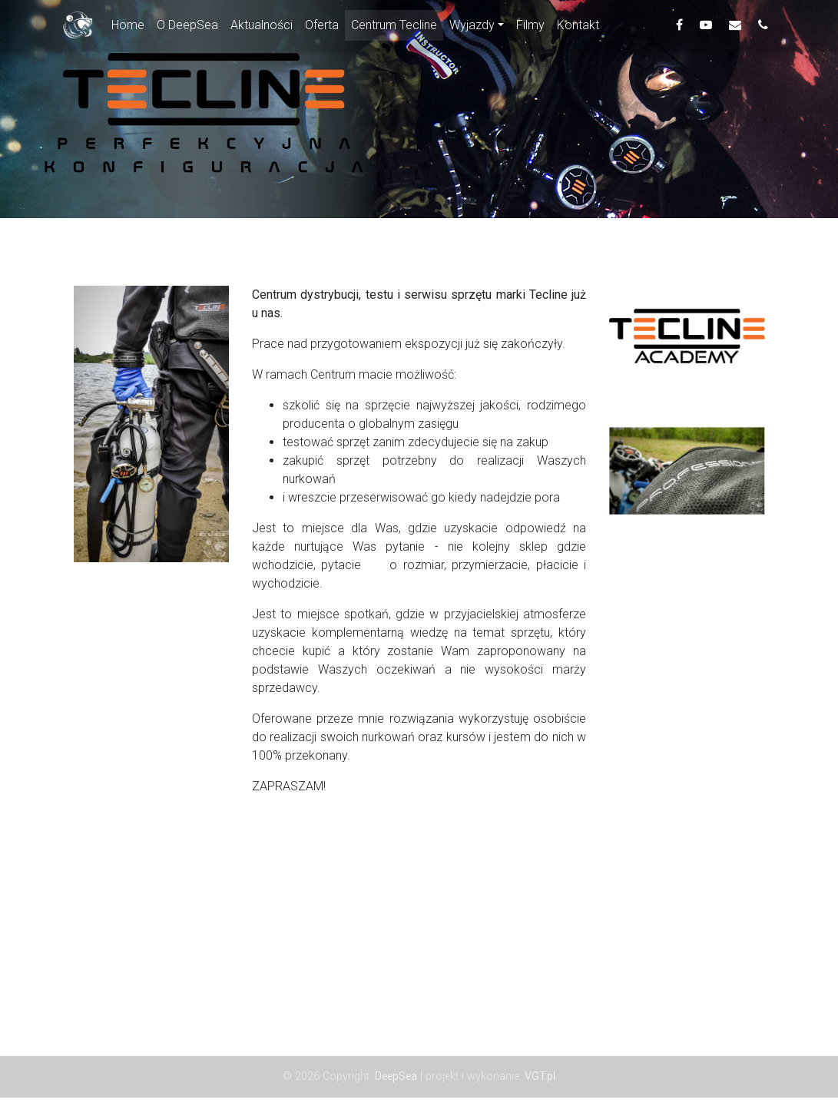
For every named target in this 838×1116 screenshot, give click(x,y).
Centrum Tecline (394, 28)
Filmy (530, 28)
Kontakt (578, 28)
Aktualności (261, 28)
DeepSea (397, 1076)
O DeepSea (187, 28)
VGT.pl (540, 1076)
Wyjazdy (472, 28)
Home (131, 26)
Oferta (322, 28)
